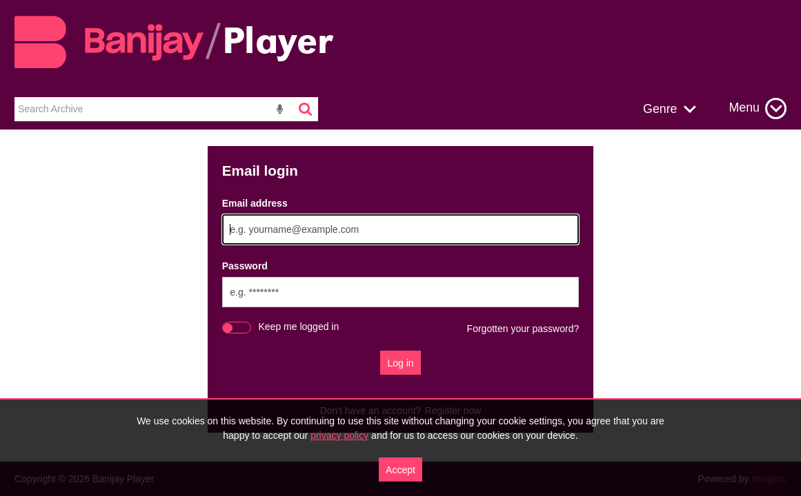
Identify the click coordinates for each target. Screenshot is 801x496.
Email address (255, 203)
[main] (400, 289)
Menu (744, 107)
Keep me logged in (299, 326)
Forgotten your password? (523, 328)
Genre (660, 109)
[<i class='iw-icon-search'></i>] (306, 109)
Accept (400, 469)
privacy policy (339, 435)
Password (245, 265)
